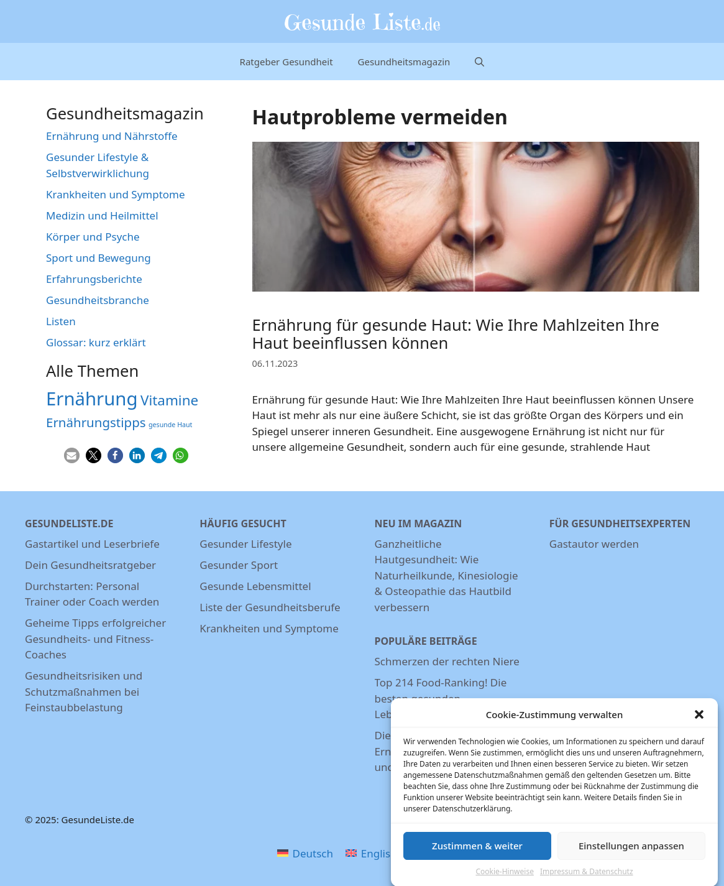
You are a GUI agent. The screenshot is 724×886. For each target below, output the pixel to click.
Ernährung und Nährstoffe (112, 136)
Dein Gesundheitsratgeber (90, 565)
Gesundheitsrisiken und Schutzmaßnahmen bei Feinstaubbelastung (83, 691)
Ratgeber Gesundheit (286, 61)
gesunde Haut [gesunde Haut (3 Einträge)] (170, 424)
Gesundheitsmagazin (404, 61)
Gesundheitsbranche (97, 300)
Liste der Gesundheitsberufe (269, 607)
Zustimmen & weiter (477, 851)
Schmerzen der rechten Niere (447, 661)
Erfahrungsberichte (94, 279)
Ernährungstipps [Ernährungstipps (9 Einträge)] (96, 422)
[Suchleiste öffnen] (479, 61)
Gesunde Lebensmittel (255, 586)
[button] (699, 720)
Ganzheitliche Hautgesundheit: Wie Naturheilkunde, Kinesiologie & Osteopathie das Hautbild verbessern (446, 575)
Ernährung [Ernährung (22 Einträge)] (92, 398)
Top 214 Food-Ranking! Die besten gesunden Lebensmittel (441, 698)
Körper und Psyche (93, 236)
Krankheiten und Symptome (115, 194)
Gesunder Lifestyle (245, 544)
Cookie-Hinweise (504, 876)
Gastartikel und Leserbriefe (92, 544)
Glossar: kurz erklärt (96, 342)
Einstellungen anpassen (631, 851)
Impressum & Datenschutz (586, 876)
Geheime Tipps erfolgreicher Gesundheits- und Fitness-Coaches (95, 639)
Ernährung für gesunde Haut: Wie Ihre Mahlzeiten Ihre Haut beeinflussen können (455, 334)
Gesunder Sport (238, 565)
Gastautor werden (594, 544)
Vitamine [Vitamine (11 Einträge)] (169, 400)
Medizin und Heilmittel (102, 215)
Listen (61, 321)
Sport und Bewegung (98, 258)
